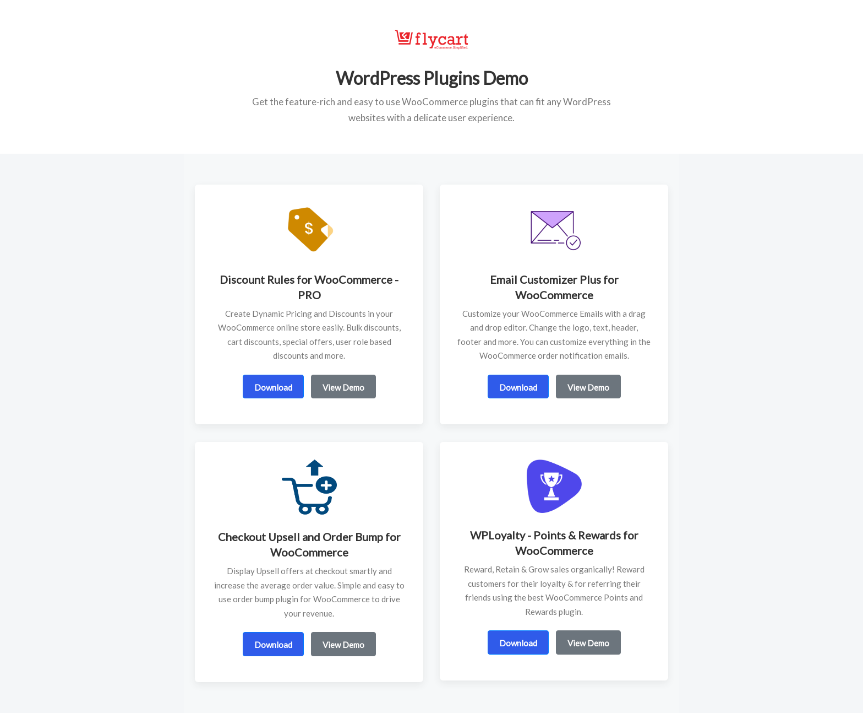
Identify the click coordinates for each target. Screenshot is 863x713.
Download (273, 387)
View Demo (343, 387)
